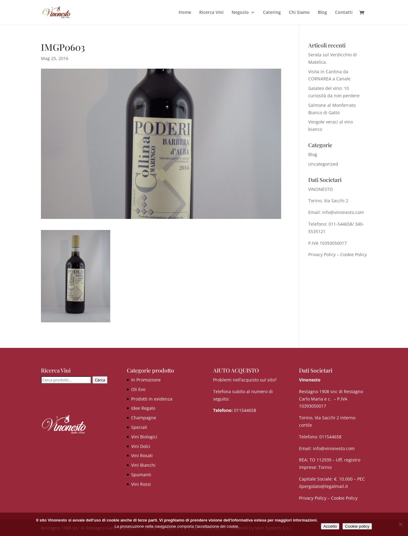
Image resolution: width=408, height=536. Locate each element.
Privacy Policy (322, 254)
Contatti (344, 12)
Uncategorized (323, 164)
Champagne (143, 418)
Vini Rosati (142, 455)
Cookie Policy (353, 254)
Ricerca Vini (211, 12)
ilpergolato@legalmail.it (323, 486)
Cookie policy (357, 526)
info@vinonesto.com (334, 448)
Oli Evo (138, 389)
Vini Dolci (140, 446)
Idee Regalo (143, 408)
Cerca (100, 380)
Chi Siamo (299, 12)
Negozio (240, 12)
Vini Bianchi (143, 465)
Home (185, 12)
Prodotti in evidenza (151, 399)
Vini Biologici (144, 437)
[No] (400, 524)
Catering (272, 12)
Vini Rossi (141, 484)
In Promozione (146, 380)
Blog (322, 12)
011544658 (245, 410)
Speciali (139, 427)
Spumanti (141, 475)
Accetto (330, 526)
